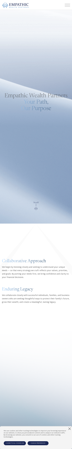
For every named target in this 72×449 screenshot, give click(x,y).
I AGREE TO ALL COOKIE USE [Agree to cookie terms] (15, 443)
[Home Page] (15, 5)
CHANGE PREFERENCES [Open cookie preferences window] (38, 443)
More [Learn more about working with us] (61, 353)
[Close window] (69, 428)
